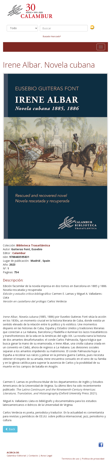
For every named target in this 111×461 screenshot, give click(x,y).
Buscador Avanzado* (52, 36)
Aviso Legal (46, 455)
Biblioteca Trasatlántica (33, 245)
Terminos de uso (70, 458)
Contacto (33, 455)
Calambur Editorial (16, 455)
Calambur (19, 253)
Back (10, 429)
